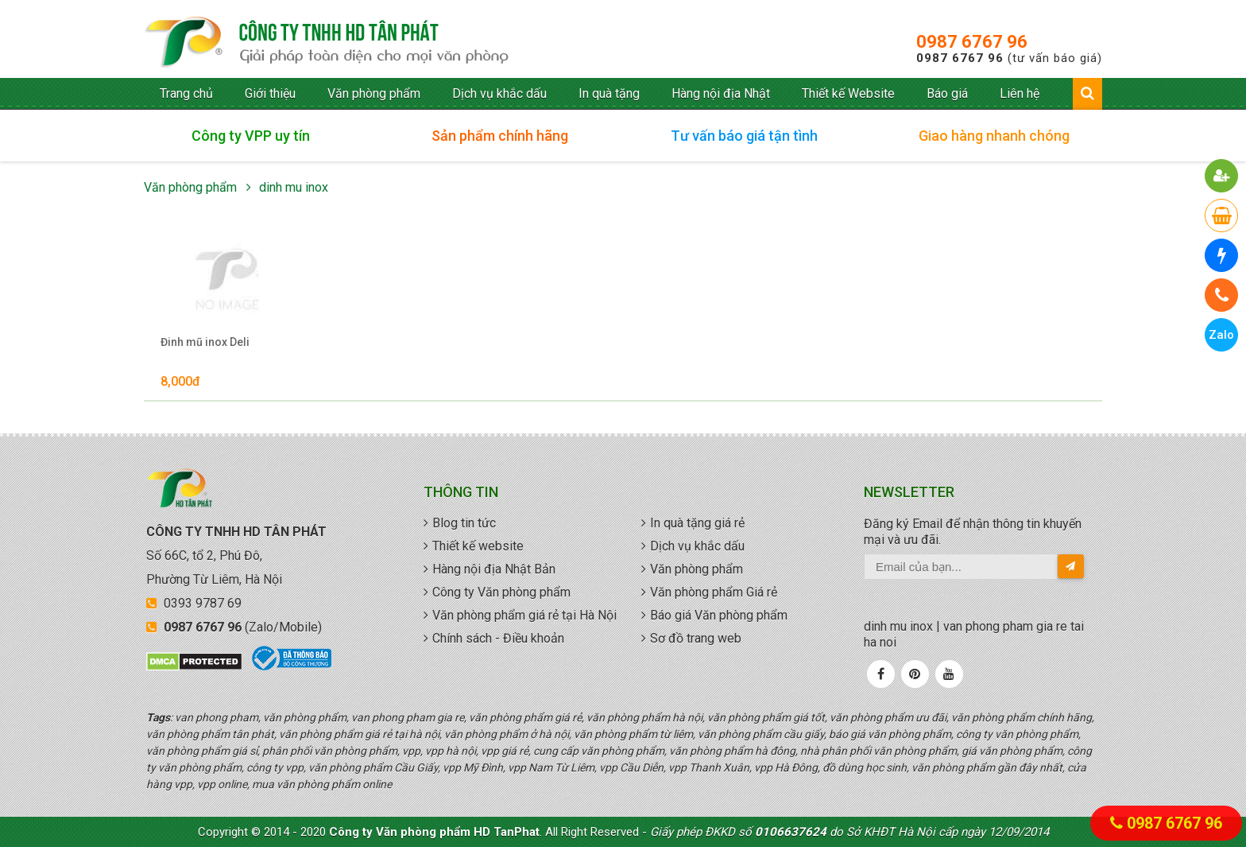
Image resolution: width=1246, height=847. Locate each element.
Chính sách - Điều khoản (498, 638)
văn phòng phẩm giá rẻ (326, 43)
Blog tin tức (464, 522)
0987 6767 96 (971, 42)
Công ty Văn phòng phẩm (501, 592)
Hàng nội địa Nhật (720, 93)
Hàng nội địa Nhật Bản (493, 569)
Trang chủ (186, 93)
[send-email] (1071, 566)
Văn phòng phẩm (373, 93)
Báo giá (947, 93)
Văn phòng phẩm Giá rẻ (713, 592)
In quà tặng (609, 93)
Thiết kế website (478, 546)
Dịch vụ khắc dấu (499, 93)
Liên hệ (1019, 93)
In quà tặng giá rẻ (697, 522)
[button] (1221, 176)
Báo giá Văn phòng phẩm (718, 615)
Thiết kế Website (848, 93)
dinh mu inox (293, 187)
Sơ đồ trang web (695, 638)
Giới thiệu (270, 93)
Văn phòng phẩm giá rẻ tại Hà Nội (524, 615)
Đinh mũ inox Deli (205, 342)
